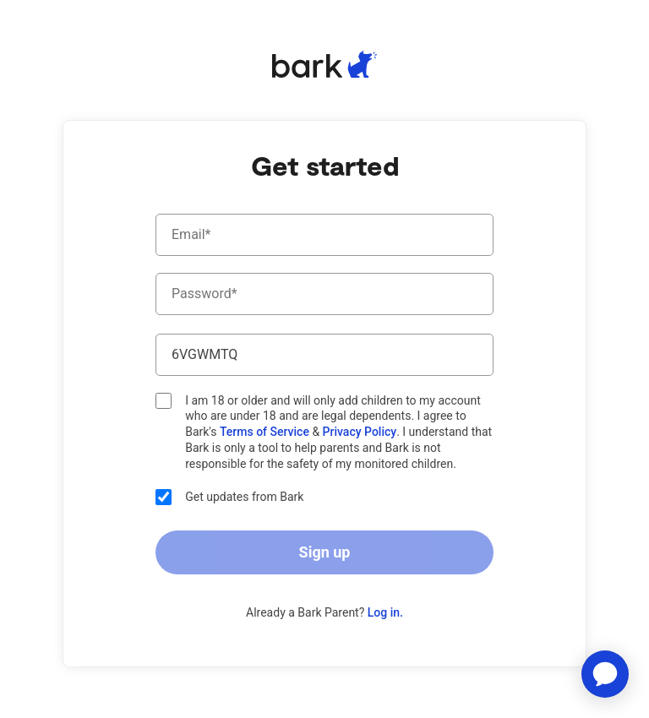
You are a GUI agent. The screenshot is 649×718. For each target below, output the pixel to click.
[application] (605, 674)
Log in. (385, 612)
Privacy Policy (360, 431)
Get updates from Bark (229, 497)
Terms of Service (266, 431)
